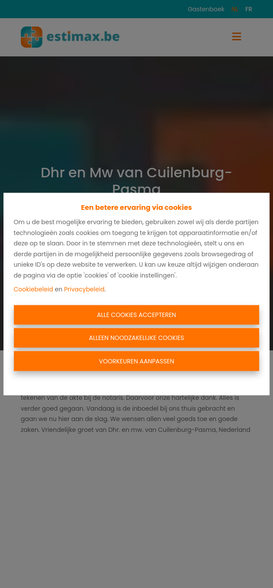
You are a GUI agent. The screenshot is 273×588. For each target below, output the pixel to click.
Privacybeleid (84, 289)
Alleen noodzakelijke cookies (136, 337)
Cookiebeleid (33, 289)
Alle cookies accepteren (136, 314)
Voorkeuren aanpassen (136, 360)
